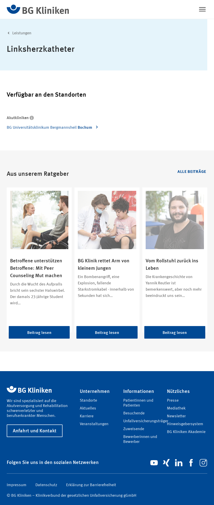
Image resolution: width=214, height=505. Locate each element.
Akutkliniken (20, 117)
